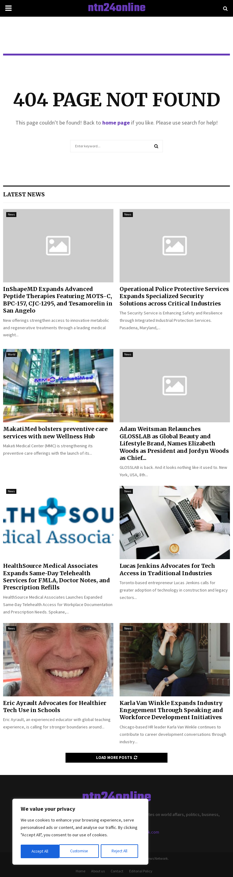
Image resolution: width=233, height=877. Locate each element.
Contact (117, 871)
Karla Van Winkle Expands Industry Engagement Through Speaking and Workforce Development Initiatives (171, 710)
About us (98, 871)
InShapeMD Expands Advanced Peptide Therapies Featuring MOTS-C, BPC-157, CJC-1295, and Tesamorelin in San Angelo (57, 299)
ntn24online (117, 8)
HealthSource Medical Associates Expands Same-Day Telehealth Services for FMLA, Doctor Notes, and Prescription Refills (56, 576)
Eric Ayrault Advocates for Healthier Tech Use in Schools (54, 706)
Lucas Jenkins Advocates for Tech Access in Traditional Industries (167, 569)
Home (80, 871)
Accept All (121, 851)
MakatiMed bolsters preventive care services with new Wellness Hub (55, 432)
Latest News (24, 194)
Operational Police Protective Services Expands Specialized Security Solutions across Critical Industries (174, 296)
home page (116, 122)
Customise (40, 851)
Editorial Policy (140, 871)
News (11, 214)
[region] (80, 832)
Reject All (81, 851)
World (11, 354)
